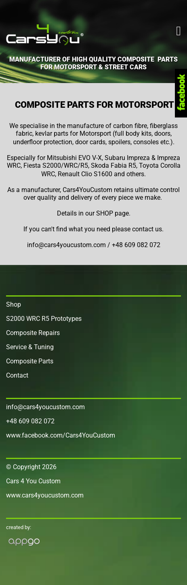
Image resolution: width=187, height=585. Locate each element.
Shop (13, 304)
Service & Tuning (30, 347)
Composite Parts (29, 361)
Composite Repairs (33, 333)
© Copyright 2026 (31, 467)
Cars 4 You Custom (33, 481)
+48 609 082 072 (30, 421)
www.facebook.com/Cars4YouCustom (60, 435)
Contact (17, 375)
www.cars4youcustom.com (45, 495)
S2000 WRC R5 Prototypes (44, 318)
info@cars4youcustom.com (45, 407)
